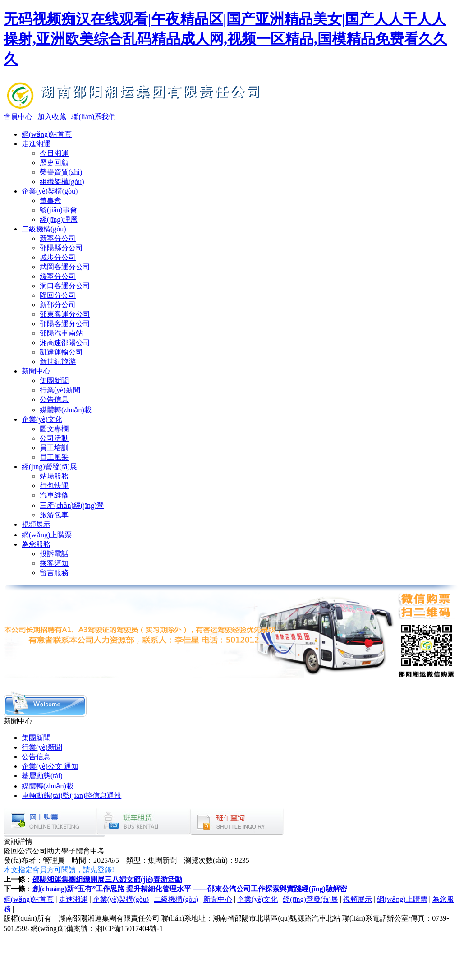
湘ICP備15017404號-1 (129, 928)
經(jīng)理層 (59, 219)
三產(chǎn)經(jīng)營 (72, 505)
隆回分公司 (58, 295)
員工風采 (54, 457)
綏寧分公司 (58, 276)
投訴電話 (54, 554)
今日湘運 (54, 153)
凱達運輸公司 (61, 352)
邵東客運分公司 (65, 314)
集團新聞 (54, 380)
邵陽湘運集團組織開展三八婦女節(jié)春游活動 (107, 879)
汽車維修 (54, 495)
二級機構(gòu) (44, 229)
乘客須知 (54, 563)
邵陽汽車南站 (61, 333)
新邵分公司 (58, 305)
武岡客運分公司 (65, 267)
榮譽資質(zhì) (61, 172)
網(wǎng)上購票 (47, 535)
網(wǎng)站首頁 (47, 134)
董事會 (50, 200)
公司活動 (54, 438)
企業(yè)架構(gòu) (50, 191)
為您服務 (36, 544)
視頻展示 (36, 524)
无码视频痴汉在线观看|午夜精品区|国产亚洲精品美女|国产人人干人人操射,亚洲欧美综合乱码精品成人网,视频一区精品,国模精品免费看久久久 (225, 39)
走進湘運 (36, 143)
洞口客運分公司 (65, 286)
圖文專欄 (54, 429)
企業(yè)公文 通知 (50, 766)
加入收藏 (51, 116)
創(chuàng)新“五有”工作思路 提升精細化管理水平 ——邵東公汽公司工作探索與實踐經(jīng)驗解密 (189, 889)
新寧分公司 (58, 238)
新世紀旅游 (58, 361)
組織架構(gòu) (62, 181)
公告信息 (54, 399)
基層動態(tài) (42, 775)
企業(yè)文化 (42, 419)
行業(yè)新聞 (60, 390)
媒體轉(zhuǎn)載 (66, 410)
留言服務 (54, 572)
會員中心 (18, 116)
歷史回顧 (54, 162)
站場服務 (54, 476)
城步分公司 (58, 257)
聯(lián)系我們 (93, 116)
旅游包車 (54, 515)
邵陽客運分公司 (65, 323)
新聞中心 (36, 371)
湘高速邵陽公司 (65, 342)
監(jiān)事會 (58, 210)
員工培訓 (54, 448)
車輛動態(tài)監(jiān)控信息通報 (71, 795)
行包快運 (54, 485)
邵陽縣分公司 (61, 248)
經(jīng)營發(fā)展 (49, 466)
